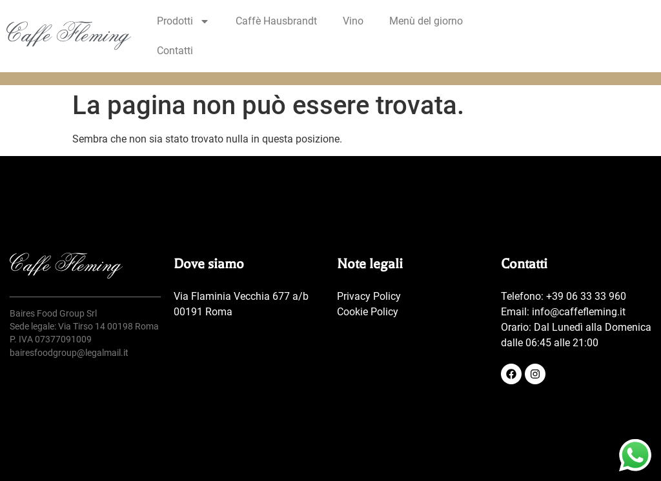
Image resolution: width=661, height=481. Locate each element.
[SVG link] (68, 35)
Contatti (175, 50)
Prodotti (183, 21)
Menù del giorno (426, 21)
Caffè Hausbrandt (276, 21)
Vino (353, 21)
